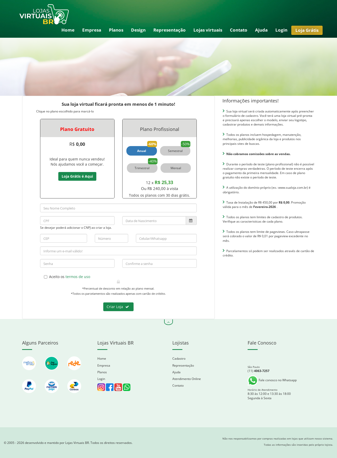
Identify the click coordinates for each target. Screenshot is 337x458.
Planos (116, 30)
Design (138, 30)
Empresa (91, 30)
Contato (238, 30)
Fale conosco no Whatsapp (272, 380)
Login (281, 30)
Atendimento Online (186, 379)
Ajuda (261, 30)
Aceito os (67, 276)
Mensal (176, 168)
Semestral (175, 151)
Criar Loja (118, 306)
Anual (141, 151)
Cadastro (178, 358)
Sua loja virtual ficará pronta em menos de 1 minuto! (118, 104)
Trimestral (142, 168)
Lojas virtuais (207, 30)
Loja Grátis (307, 30)
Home (67, 30)
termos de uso (77, 276)
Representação (169, 30)
